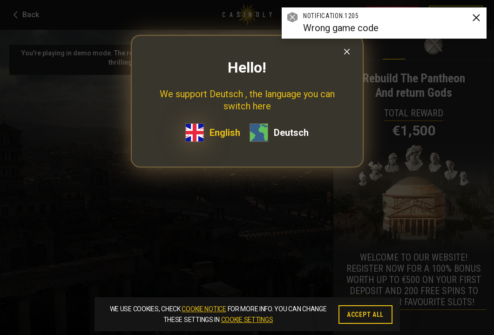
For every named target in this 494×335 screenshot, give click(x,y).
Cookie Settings (247, 319)
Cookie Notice (204, 309)
